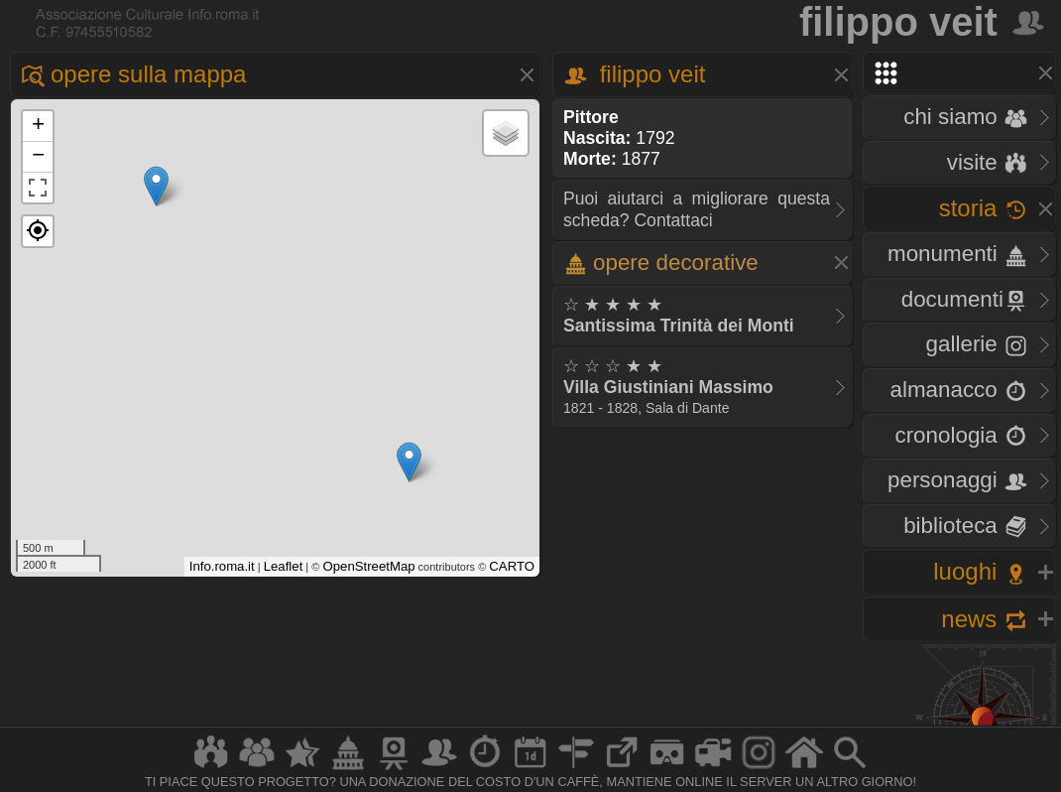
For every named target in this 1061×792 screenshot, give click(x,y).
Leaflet (283, 566)
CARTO (511, 566)
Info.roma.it (222, 566)
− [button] (38, 157)
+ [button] (38, 126)
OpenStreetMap (368, 566)
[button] (38, 231)
